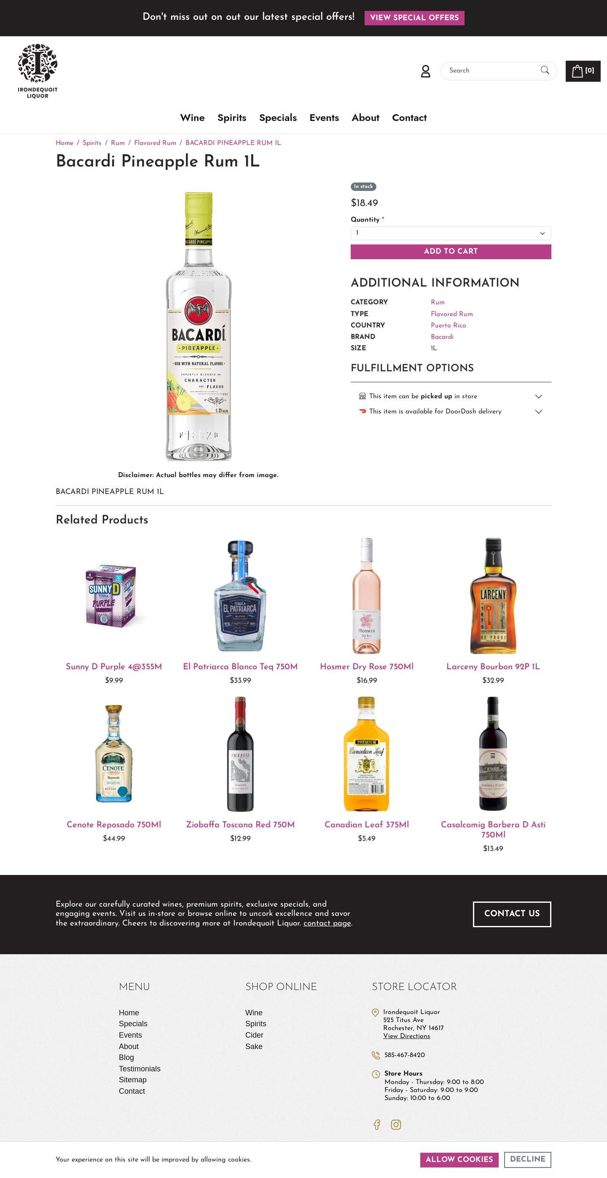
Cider (254, 1035)
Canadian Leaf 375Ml (367, 825)
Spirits (232, 118)
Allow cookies (459, 1160)
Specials (278, 118)
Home (129, 1013)
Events (324, 118)
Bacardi (442, 337)
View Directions (406, 1036)
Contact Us (512, 914)
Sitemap (133, 1080)
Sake (254, 1046)
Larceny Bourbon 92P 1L (493, 667)
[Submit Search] (545, 71)
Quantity (367, 220)
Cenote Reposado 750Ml (114, 825)
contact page (327, 924)
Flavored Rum (452, 314)
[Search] (491, 71)
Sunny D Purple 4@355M (114, 667)
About (365, 118)
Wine (192, 118)
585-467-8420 (404, 1055)
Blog (126, 1057)
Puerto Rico (448, 325)
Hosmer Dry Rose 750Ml (367, 667)
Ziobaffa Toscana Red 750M (240, 825)
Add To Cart (451, 252)
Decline (527, 1160)
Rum (438, 302)
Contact (409, 118)
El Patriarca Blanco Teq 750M (240, 667)
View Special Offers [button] (414, 18)
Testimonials (140, 1069)
